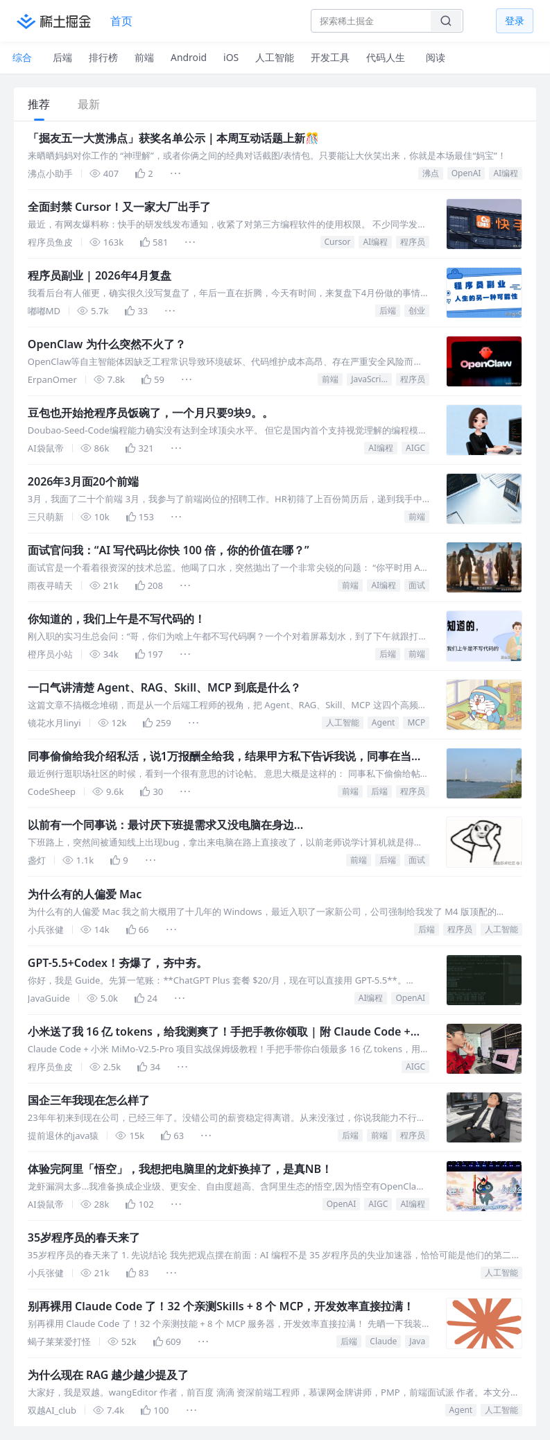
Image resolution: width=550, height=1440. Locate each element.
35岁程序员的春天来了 (84, 1237)
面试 (417, 585)
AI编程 (505, 173)
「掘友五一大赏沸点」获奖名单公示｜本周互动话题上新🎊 (173, 138)
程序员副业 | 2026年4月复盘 (99, 275)
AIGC (415, 448)
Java (417, 1341)
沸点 (430, 173)
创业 (417, 310)
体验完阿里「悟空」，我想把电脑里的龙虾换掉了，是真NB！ (180, 1168)
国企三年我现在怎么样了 (89, 1100)
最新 (89, 104)
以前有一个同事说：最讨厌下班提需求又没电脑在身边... (165, 824)
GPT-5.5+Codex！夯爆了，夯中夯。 (117, 962)
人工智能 (342, 722)
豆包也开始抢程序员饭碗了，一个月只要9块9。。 (150, 412)
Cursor (338, 242)
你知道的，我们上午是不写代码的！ (116, 618)
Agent (383, 722)
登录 (514, 20)
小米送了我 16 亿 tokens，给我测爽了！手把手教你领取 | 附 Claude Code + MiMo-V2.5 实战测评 (219, 1032)
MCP (416, 722)
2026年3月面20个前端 (83, 481)
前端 (330, 379)
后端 (387, 310)
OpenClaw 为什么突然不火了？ (107, 344)
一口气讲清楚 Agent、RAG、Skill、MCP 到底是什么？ (164, 687)
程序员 (412, 242)
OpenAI (466, 173)
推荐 (39, 104)
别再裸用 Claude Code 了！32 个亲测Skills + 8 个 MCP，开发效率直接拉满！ (221, 1306)
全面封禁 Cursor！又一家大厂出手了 (119, 206)
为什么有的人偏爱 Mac (84, 894)
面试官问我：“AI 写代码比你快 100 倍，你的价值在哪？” (168, 550)
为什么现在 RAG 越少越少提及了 (108, 1374)
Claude (383, 1341)
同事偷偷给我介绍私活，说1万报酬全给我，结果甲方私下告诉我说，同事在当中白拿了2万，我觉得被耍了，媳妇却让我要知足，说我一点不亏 (225, 756)
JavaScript (370, 379)
